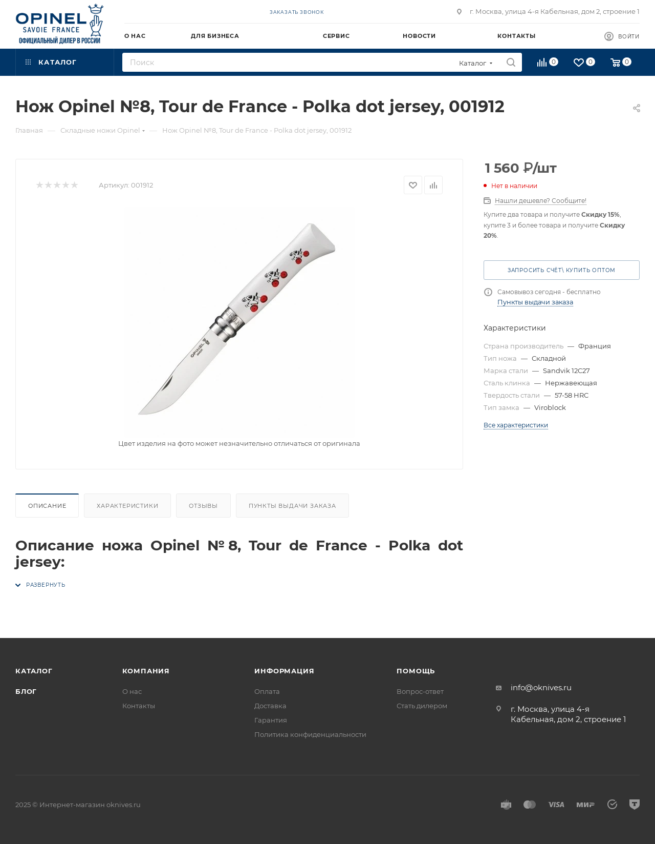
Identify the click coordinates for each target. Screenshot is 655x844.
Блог (26, 691)
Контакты (138, 706)
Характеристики (127, 505)
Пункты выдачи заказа (292, 505)
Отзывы (203, 505)
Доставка (270, 706)
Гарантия (270, 720)
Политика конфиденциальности (310, 734)
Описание (47, 505)
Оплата (267, 691)
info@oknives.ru (541, 687)
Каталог (34, 671)
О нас (132, 691)
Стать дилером (422, 706)
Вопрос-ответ (420, 691)
